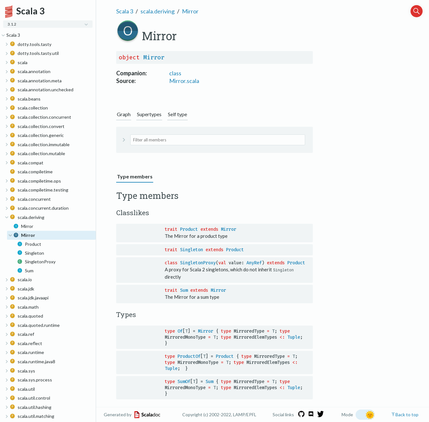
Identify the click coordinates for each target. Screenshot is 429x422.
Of (180, 331)
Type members (135, 176)
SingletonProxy (198, 263)
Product (189, 229)
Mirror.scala (184, 80)
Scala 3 (124, 11)
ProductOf (188, 356)
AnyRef (254, 263)
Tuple (293, 337)
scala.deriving (157, 11)
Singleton (191, 250)
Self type (177, 114)
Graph (124, 114)
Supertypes (149, 114)
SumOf (183, 381)
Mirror (190, 11)
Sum (184, 290)
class (175, 73)
